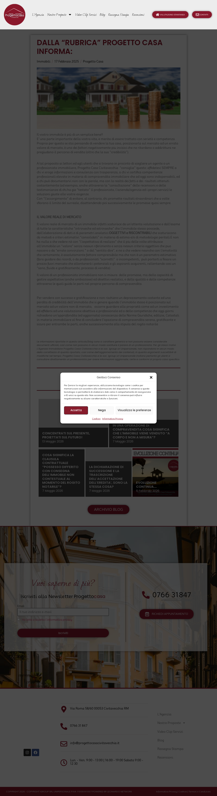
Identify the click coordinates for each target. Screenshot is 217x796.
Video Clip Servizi (85, 14)
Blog (102, 14)
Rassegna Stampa (118, 14)
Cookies (96, 418)
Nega (102, 410)
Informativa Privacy (112, 418)
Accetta (76, 410)
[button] (151, 377)
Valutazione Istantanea (170, 14)
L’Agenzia (38, 14)
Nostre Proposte (59, 14)
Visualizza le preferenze (134, 410)
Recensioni (138, 14)
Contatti (202, 14)
